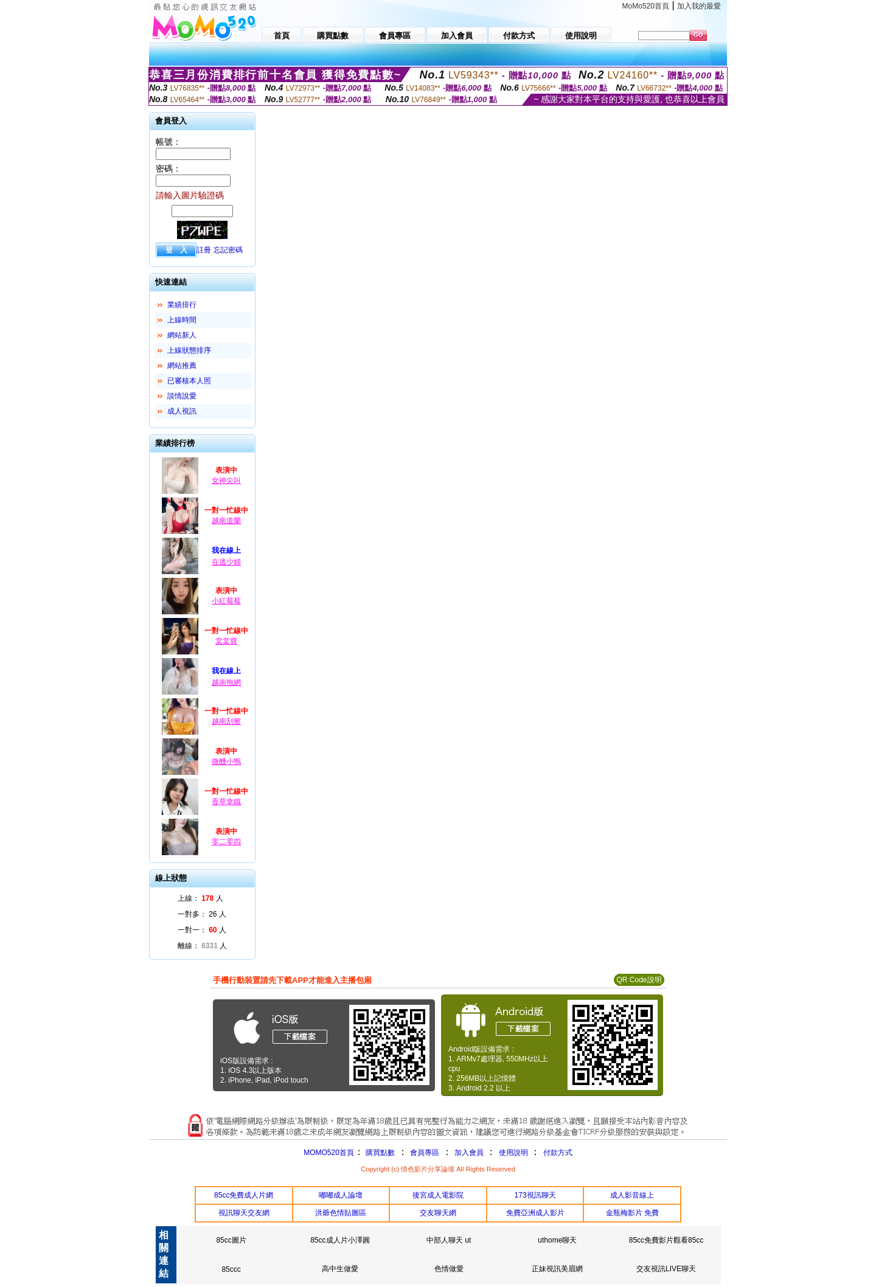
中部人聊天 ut (448, 1240)
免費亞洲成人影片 (535, 1213)
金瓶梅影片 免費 (632, 1213)
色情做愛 (449, 1268)
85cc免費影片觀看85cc (666, 1240)
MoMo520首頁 (645, 6)
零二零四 (226, 842)
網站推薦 (181, 365)
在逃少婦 (226, 562)
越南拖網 (226, 682)
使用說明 (513, 1152)
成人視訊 (181, 411)
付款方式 (557, 1152)
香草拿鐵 (226, 801)
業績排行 (181, 304)
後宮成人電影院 (438, 1195)
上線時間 (181, 320)
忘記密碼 (228, 250)
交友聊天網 (438, 1213)
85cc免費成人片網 (243, 1195)
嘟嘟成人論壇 (341, 1195)
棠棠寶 (226, 641)
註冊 (203, 250)
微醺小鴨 (226, 761)
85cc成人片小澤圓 (339, 1240)
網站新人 (181, 335)
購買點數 (379, 1152)
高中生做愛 (340, 1268)
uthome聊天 (557, 1240)
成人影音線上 (632, 1195)
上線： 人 (200, 898)
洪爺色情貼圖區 (340, 1213)
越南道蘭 (226, 520)
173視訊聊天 (535, 1195)
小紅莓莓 (226, 601)
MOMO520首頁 (329, 1152)
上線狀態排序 (189, 350)
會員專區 (424, 1152)
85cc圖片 (231, 1240)
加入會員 (469, 1152)
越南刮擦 (226, 721)
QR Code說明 (638, 980)
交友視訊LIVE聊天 (666, 1268)
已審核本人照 (189, 380)
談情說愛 (181, 396)
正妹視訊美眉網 (557, 1268)
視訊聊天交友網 (243, 1213)
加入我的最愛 (699, 6)
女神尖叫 (226, 480)
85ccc (230, 1269)
